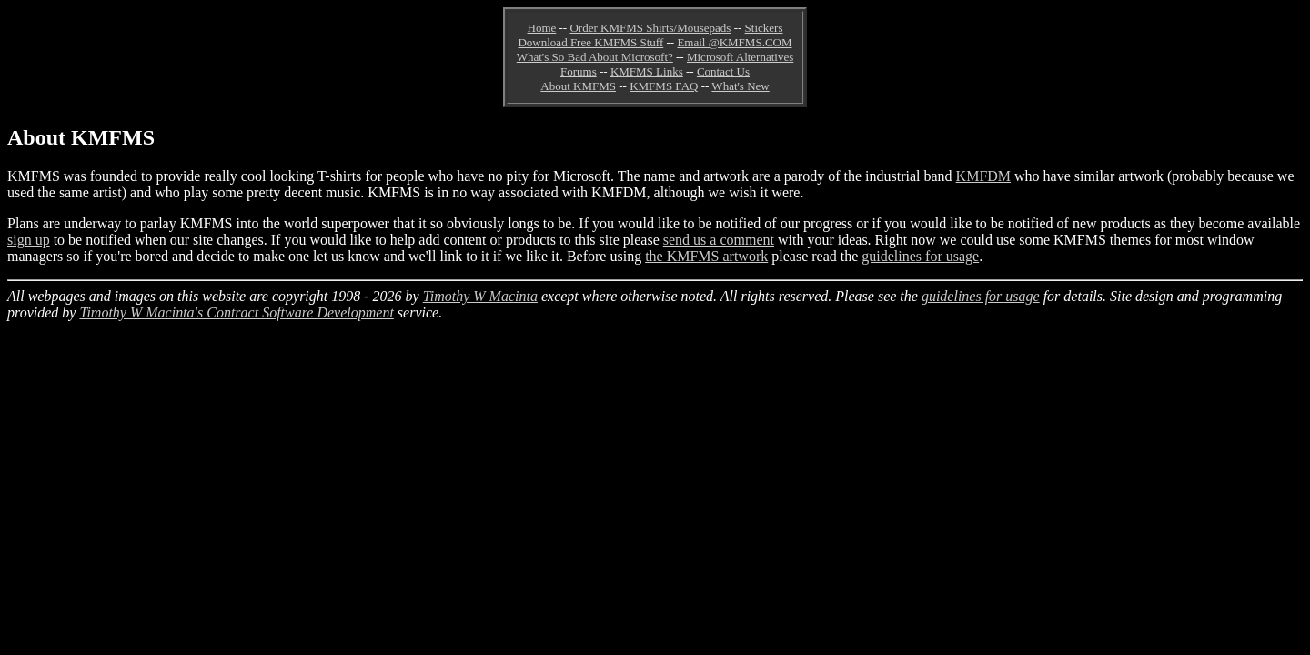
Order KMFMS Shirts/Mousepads (650, 28)
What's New (740, 86)
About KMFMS (578, 86)
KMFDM (983, 176)
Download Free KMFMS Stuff (590, 42)
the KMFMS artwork (706, 256)
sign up (28, 239)
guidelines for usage (920, 256)
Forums (578, 71)
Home (542, 28)
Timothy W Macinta (480, 296)
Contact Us (723, 71)
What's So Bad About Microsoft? (595, 57)
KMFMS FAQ (664, 86)
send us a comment (718, 239)
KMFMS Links (646, 71)
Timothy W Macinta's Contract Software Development (236, 312)
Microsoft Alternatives (740, 57)
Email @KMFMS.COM (734, 42)
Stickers (764, 28)
